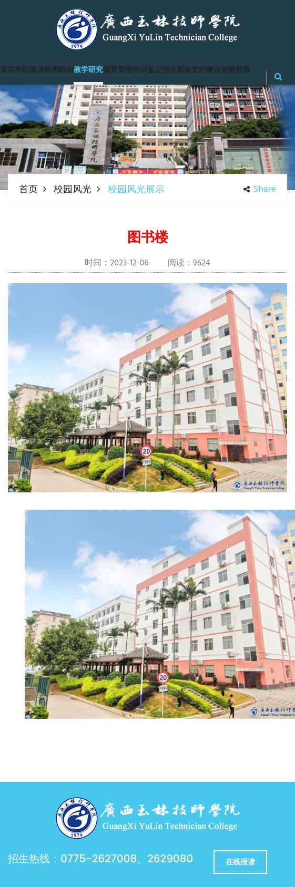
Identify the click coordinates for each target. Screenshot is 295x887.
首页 (7, 70)
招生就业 (176, 70)
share (259, 190)
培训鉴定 (147, 70)
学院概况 (29, 70)
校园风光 (72, 190)
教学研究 (88, 70)
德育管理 (118, 70)
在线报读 (240, 862)
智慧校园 (235, 70)
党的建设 (206, 70)
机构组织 (59, 70)
